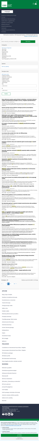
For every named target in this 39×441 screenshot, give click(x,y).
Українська (34, 36)
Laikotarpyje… (5, 82)
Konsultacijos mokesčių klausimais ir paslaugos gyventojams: (15, 406)
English (26, 36)
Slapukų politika (8, 425)
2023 (4, 54)
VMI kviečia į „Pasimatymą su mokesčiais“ (11, 381)
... (4, 284)
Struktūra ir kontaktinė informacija (9, 297)
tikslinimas (10, 219)
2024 (4, 57)
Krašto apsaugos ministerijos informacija (11, 392)
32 (8, 284)
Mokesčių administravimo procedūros (10, 313)
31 (6, 284)
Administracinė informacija (8, 322)
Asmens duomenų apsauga (8, 327)
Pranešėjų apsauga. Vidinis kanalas (9, 319)
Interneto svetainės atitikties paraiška (10, 395)
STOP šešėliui (5, 389)
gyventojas (3, 219)
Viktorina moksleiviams (7, 378)
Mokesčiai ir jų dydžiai (6, 367)
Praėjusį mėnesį (5, 79)
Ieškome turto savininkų (7, 398)
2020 (5, 113)
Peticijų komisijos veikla (7, 305)
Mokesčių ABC (5, 376)
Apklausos (4, 341)
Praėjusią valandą (5, 75)
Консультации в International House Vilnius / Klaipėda (14, 350)
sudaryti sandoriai (30, 219)
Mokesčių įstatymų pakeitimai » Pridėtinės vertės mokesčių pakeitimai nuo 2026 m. (18, 253)
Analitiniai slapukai (5, 431)
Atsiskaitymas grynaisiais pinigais (9, 370)
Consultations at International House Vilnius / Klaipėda (14, 347)
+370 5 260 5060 (5, 408)
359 (14, 284)
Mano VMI (10, 412)
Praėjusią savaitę (5, 78)
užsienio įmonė (15, 219)
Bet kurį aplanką (5, 66)
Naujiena (5, 52)
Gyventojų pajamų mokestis (9, 59)
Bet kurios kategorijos (6, 48)
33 (10, 284)
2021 (4, 50)
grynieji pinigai (11, 220)
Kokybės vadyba (5, 311)
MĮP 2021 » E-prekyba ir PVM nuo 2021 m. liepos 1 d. (24, 184)
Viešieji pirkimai (6, 56)
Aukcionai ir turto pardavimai (17, 157)
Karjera (3, 333)
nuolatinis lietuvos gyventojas (22, 219)
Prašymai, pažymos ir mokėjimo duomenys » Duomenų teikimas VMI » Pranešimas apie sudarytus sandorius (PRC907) (19, 221)
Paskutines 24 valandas (7, 77)
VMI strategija (5, 338)
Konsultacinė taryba (6, 335)
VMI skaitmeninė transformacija (9, 358)
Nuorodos (4, 400)
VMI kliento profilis (6, 356)
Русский (30, 36)
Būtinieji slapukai (5, 427)
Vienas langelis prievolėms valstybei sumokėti (12, 361)
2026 (5, 252)
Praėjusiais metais (6, 81)
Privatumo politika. (16, 425)
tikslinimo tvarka (16, 220)
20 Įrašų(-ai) (4, 280)
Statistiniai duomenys (6, 324)
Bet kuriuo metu (5, 74)
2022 (4, 49)
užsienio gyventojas (5, 220)
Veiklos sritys (5, 308)
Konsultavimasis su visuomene (8, 300)
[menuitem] (8, 15)
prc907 (7, 219)
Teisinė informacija (6, 303)
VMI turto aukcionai (6, 384)
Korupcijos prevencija (6, 316)
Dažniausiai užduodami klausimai (9, 373)
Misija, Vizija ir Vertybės (7, 294)
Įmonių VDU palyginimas (7, 387)
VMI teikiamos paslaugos (7, 353)
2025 (4, 53)
